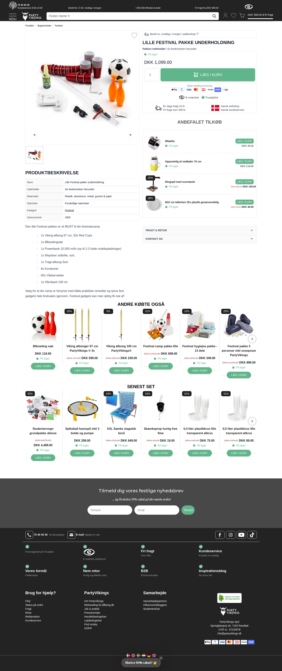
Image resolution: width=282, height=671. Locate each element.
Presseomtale (92, 612)
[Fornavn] (110, 510)
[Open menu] (13, 16)
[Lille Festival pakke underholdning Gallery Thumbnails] (34, 155)
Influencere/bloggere (155, 604)
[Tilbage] (35, 135)
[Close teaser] (161, 658)
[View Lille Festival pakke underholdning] (34, 155)
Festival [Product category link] (69, 210)
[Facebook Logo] (220, 535)
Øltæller (170, 141)
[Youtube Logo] (241, 535)
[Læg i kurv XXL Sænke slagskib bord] (121, 453)
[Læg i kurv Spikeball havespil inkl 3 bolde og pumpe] (82, 453)
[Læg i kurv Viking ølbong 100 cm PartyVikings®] (121, 370)
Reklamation (32, 616)
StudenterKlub (151, 608)
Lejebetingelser (93, 620)
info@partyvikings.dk (229, 633)
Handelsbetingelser (95, 616)
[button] (141, 662)
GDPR (88, 628)
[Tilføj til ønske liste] (134, 35)
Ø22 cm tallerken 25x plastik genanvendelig (192, 202)
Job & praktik (91, 608)
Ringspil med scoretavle (180, 181)
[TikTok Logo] (252, 535)
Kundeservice (33, 620)
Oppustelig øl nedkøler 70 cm (183, 161)
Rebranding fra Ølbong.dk (99, 604)
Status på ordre (34, 604)
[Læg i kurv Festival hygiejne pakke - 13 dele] (200, 370)
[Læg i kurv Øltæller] (244, 141)
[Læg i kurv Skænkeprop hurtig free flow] (161, 453)
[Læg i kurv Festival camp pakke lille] (161, 366)
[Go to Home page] (31, 16)
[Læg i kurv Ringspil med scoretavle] (244, 181)
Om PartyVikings (94, 601)
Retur (28, 612)
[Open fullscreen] (82, 87)
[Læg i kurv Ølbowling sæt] (43, 366)
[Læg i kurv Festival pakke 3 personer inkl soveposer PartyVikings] (239, 375)
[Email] (156, 510)
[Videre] (130, 135)
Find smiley (91, 624)
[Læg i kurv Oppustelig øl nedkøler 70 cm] (244, 161)
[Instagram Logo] (230, 535)
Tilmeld (188, 510)
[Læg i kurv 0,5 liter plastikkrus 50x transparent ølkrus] (239, 453)
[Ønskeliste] (233, 15)
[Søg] (214, 16)
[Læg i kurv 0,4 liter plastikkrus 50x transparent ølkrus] (200, 453)
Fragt (28, 608)
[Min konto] (225, 15)
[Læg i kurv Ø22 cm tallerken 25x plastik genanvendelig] (244, 202)
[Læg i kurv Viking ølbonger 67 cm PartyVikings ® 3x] (82, 370)
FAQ (28, 601)
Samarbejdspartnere (155, 601)
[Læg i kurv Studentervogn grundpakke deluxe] (43, 457)
